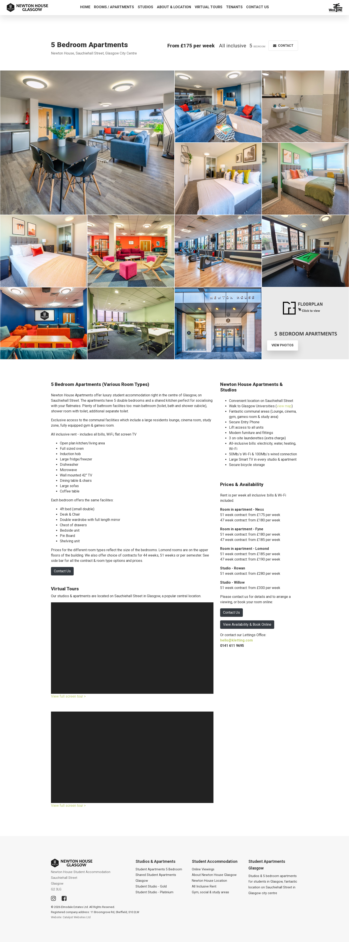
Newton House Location (209, 881)
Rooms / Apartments (114, 7)
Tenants (234, 7)
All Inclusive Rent (204, 886)
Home (85, 7)
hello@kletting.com (236, 640)
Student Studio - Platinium (154, 892)
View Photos (283, 345)
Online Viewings (203, 869)
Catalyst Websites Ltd (77, 917)
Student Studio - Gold (151, 886)
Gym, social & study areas (210, 892)
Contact (283, 46)
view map (284, 406)
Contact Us (257, 7)
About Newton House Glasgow (214, 875)
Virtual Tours (208, 7)
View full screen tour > (68, 696)
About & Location (174, 7)
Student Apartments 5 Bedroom (159, 869)
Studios (145, 7)
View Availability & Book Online (247, 624)
